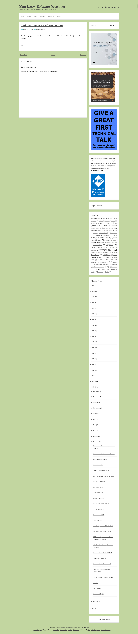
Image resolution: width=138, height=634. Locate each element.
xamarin (100, 272)
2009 (93, 376)
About (59, 16)
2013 (93, 353)
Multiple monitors (98, 498)
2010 (93, 370)
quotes (100, 247)
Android (101, 221)
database (93, 230)
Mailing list (51, 16)
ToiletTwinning (107, 255)
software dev (105, 249)
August (95, 414)
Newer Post (23, 55)
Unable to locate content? (101, 470)
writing (93, 272)
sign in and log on (98, 487)
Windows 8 (97, 264)
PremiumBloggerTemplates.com (69, 630)
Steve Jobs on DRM (98, 515)
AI (113, 218)
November (96, 397)
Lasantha (56, 630)
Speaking (42, 16)
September (96, 408)
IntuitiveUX (106, 235)
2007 (93, 387)
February (96, 442)
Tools (35, 16)
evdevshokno (103, 233)
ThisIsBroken (95, 255)
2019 (93, 319)
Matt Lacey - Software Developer (42, 6)
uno (94, 257)
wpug (112, 269)
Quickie (93, 247)
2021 (93, 308)
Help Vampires (97, 520)
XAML (107, 272)
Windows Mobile (109, 264)
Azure (113, 221)
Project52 (109, 245)
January (95, 601)
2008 (93, 381)
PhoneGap (101, 242)
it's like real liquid (98, 594)
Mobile (107, 238)
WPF (108, 269)
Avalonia (107, 221)
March (95, 436)
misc (99, 238)
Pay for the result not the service (103, 577)
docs (116, 230)
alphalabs (93, 221)
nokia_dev (97, 240)
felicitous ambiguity (99, 481)
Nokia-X (108, 240)
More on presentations (100, 459)
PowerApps (114, 242)
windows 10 (104, 262)
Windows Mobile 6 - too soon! (102, 564)
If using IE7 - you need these (101, 504)
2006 (93, 608)
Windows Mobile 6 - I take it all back (104, 454)
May (94, 430)
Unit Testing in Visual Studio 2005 (42, 25)
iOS (114, 235)
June (94, 425)
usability (100, 257)
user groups (110, 257)
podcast (108, 242)
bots (108, 223)
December (96, 391)
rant (107, 247)
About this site (95, 218)
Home (22, 16)
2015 (93, 342)
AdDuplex (106, 218)
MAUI (93, 238)
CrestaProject (38, 630)
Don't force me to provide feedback (103, 476)
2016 (93, 336)
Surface (93, 252)
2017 (93, 331)
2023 (93, 297)
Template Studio (102, 252)
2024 (93, 291)
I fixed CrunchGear (98, 509)
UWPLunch (101, 260)
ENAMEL (95, 233)
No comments (40, 29)
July (94, 419)
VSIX (111, 260)
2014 (93, 347)
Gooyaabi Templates (94, 630)
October (95, 402)
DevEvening (109, 230)
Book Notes (100, 223)
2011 (93, 364)
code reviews (111, 225)
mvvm (115, 238)
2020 (93, 314)
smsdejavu (93, 250)
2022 (93, 302)
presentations (97, 245)
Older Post (83, 55)
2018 (93, 325)
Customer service (107, 228)
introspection (96, 235)
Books (29, 16)
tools (115, 255)
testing (112, 252)
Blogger (107, 619)
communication (95, 228)
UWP (92, 260)
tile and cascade (98, 465)
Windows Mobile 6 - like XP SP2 (102, 553)
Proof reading (97, 588)
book (92, 223)
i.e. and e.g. (96, 583)
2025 (93, 286)
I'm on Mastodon (105, 630)
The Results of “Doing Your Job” (102, 531)
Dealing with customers (100, 558)
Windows (94, 262)
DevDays (100, 230)
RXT (113, 247)
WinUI (103, 269)
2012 (93, 359)
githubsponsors (113, 233)
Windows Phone (97, 267)
